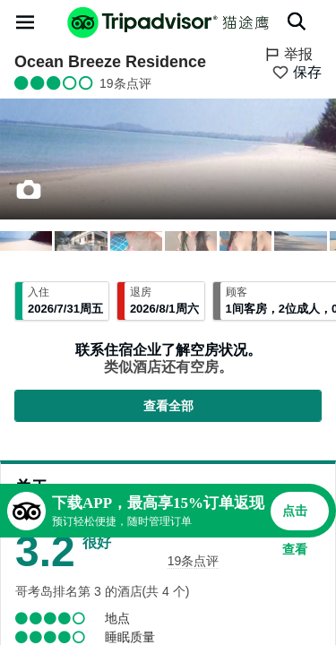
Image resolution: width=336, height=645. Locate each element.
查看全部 (168, 406)
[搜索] (296, 21)
